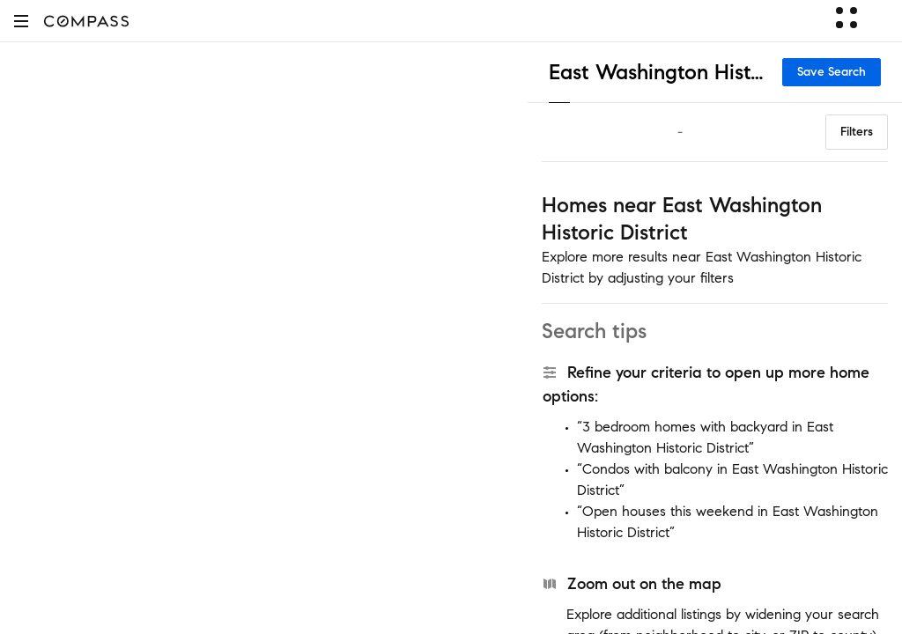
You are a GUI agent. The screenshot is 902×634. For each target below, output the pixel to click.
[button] (21, 20)
